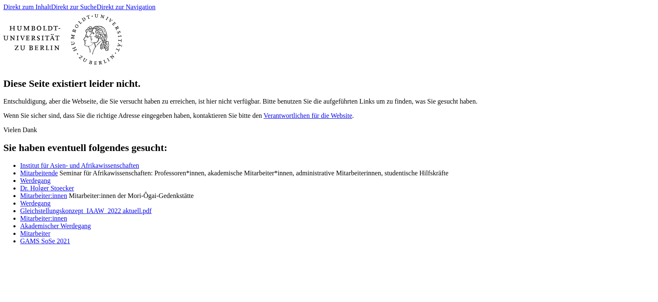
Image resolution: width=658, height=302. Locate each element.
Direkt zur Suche (74, 6)
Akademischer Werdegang (55, 225)
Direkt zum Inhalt (27, 6)
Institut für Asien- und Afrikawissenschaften (79, 165)
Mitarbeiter (35, 233)
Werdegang (35, 180)
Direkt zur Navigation (126, 6)
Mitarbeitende (39, 173)
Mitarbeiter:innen (43, 195)
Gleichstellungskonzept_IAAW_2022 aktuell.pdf (85, 210)
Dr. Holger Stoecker (47, 188)
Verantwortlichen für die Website (308, 115)
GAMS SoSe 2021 (45, 241)
